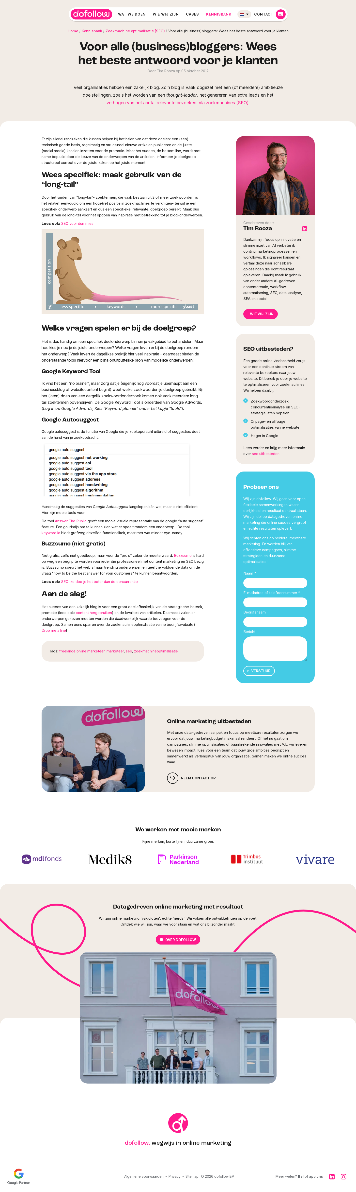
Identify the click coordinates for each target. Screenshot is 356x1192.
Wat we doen (132, 14)
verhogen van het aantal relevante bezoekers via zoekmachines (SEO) (177, 102)
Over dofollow (178, 940)
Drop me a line (54, 630)
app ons (316, 1176)
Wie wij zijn (166, 14)
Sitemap (192, 1176)
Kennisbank (219, 14)
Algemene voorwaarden (144, 1176)
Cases (192, 14)
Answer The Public (71, 521)
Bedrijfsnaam (254, 612)
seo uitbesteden (265, 453)
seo (129, 651)
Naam (249, 573)
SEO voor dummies (77, 223)
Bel (301, 1176)
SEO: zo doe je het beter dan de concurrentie (99, 581)
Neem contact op (191, 778)
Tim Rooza (257, 229)
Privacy (175, 1176)
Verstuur (259, 671)
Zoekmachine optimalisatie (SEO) (135, 31)
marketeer (115, 651)
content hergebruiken (94, 612)
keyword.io (51, 532)
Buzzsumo (183, 555)
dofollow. (137, 1143)
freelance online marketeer (82, 651)
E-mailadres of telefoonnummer (271, 592)
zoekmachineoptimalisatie (156, 651)
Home (73, 31)
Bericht (249, 631)
